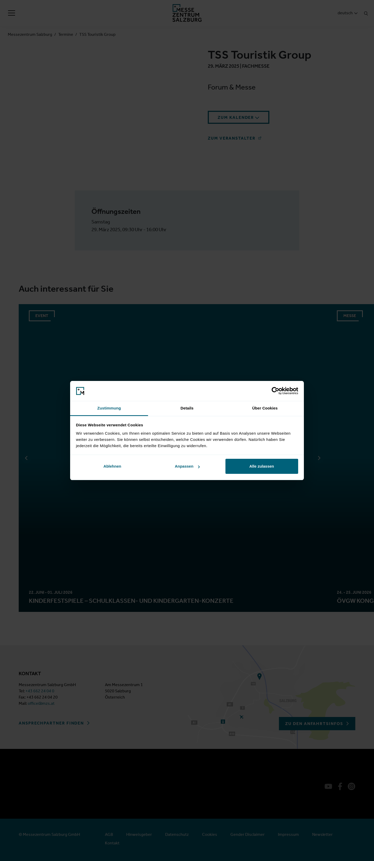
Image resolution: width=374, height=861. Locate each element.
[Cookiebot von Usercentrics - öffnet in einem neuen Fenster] (275, 391)
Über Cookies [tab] (265, 408)
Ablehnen (112, 466)
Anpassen (187, 466)
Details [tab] (187, 408)
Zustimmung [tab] (109, 408)
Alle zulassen (261, 466)
